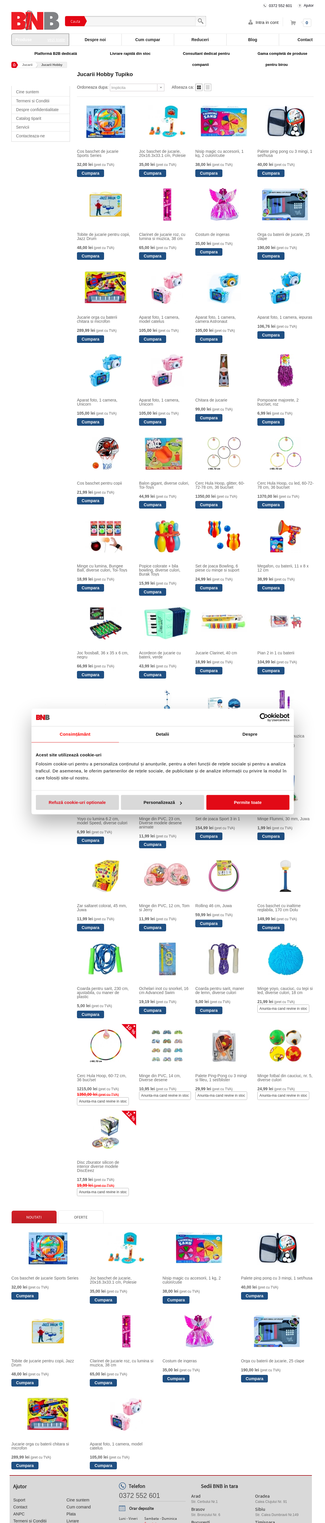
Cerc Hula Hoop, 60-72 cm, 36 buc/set (102, 1078)
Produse (40, 39)
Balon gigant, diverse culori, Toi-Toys (164, 485)
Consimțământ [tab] (75, 734)
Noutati (34, 1217)
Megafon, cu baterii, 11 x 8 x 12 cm (283, 568)
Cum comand (78, 1507)
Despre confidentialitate (37, 109)
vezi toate (56, 39)
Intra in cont (267, 22)
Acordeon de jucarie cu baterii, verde (160, 655)
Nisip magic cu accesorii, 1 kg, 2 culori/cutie (219, 153)
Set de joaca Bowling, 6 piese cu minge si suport (217, 568)
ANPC (18, 1514)
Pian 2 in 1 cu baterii (275, 653)
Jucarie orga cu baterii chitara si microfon (97, 319)
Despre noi (95, 39)
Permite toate (247, 802)
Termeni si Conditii (32, 101)
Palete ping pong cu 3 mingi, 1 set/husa (284, 153)
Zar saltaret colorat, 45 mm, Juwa (102, 908)
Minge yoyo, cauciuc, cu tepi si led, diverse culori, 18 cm (285, 990)
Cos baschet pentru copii (99, 483)
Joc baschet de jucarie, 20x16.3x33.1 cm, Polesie (162, 153)
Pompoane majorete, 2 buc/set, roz (278, 402)
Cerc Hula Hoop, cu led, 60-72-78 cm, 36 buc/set (285, 485)
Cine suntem (27, 92)
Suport (19, 1500)
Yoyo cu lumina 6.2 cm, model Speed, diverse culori (102, 821)
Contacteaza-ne (30, 136)
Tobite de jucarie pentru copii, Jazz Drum (103, 236)
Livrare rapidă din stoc (130, 53)
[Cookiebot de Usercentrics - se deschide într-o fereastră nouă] (263, 717)
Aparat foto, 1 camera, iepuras (284, 317)
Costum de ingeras (212, 234)
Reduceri (200, 39)
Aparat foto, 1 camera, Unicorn (97, 402)
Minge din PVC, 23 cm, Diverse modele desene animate (160, 823)
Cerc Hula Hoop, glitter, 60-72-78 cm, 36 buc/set (220, 485)
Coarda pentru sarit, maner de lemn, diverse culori (219, 990)
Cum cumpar (147, 39)
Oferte (80, 1217)
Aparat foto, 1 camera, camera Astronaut (215, 319)
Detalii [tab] (162, 734)
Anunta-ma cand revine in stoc (283, 1009)
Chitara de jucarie (211, 400)
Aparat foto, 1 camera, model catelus (159, 319)
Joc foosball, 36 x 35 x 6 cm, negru (103, 655)
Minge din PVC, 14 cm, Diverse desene (160, 1078)
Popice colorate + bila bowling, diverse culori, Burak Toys (159, 570)
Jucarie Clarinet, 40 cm (216, 653)
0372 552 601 (280, 5)
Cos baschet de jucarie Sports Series (97, 153)
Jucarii (27, 64)
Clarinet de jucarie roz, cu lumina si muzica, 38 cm (162, 236)
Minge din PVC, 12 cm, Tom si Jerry (164, 908)
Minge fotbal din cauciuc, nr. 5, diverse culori (284, 1078)
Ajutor (309, 5)
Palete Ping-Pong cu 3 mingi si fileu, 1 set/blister (221, 1078)
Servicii (22, 127)
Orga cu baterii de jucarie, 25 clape (283, 236)
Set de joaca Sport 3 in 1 (217, 819)
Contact (20, 1507)
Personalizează (162, 802)
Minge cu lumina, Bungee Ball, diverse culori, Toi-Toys (102, 568)
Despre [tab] (250, 734)
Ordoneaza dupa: (92, 87)
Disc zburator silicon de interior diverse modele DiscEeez (98, 1166)
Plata (71, 1514)
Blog (252, 39)
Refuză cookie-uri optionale (77, 802)
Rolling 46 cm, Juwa (213, 906)
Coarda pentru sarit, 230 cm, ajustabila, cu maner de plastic (103, 992)
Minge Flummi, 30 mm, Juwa (283, 819)
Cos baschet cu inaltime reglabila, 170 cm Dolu (279, 908)
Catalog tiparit (28, 118)
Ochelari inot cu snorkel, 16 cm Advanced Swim (164, 990)
